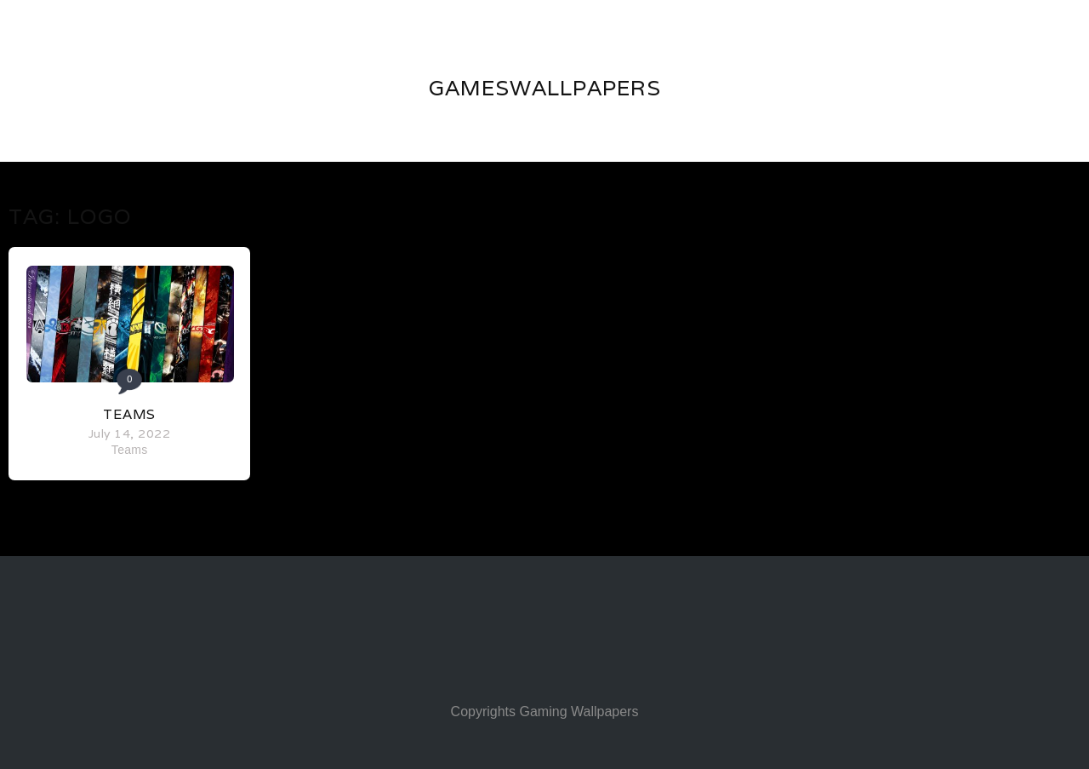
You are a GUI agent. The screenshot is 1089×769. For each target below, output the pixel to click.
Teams (129, 414)
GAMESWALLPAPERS (545, 87)
